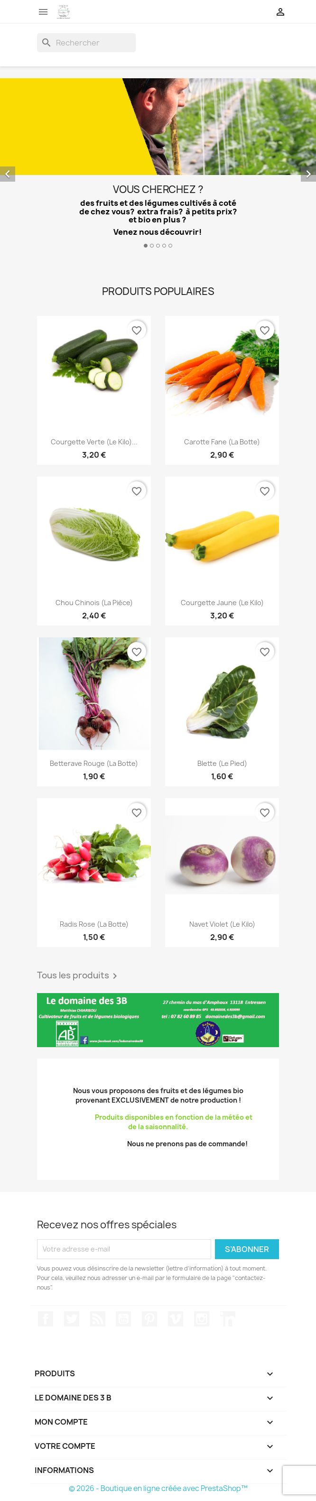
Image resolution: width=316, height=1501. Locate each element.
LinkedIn (227, 1318)
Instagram (201, 1318)
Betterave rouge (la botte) (94, 763)
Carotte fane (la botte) (222, 441)
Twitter (71, 1318)
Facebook (45, 1318)
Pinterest (149, 1318)
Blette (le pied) (222, 763)
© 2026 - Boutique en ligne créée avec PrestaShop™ (158, 1488)
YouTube (123, 1318)
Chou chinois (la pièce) (94, 602)
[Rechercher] (86, 42)
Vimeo (175, 1318)
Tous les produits (79, 976)
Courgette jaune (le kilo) (222, 602)
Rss (97, 1318)
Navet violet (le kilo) (222, 924)
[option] (158, 167)
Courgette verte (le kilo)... (94, 441)
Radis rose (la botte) (94, 924)
